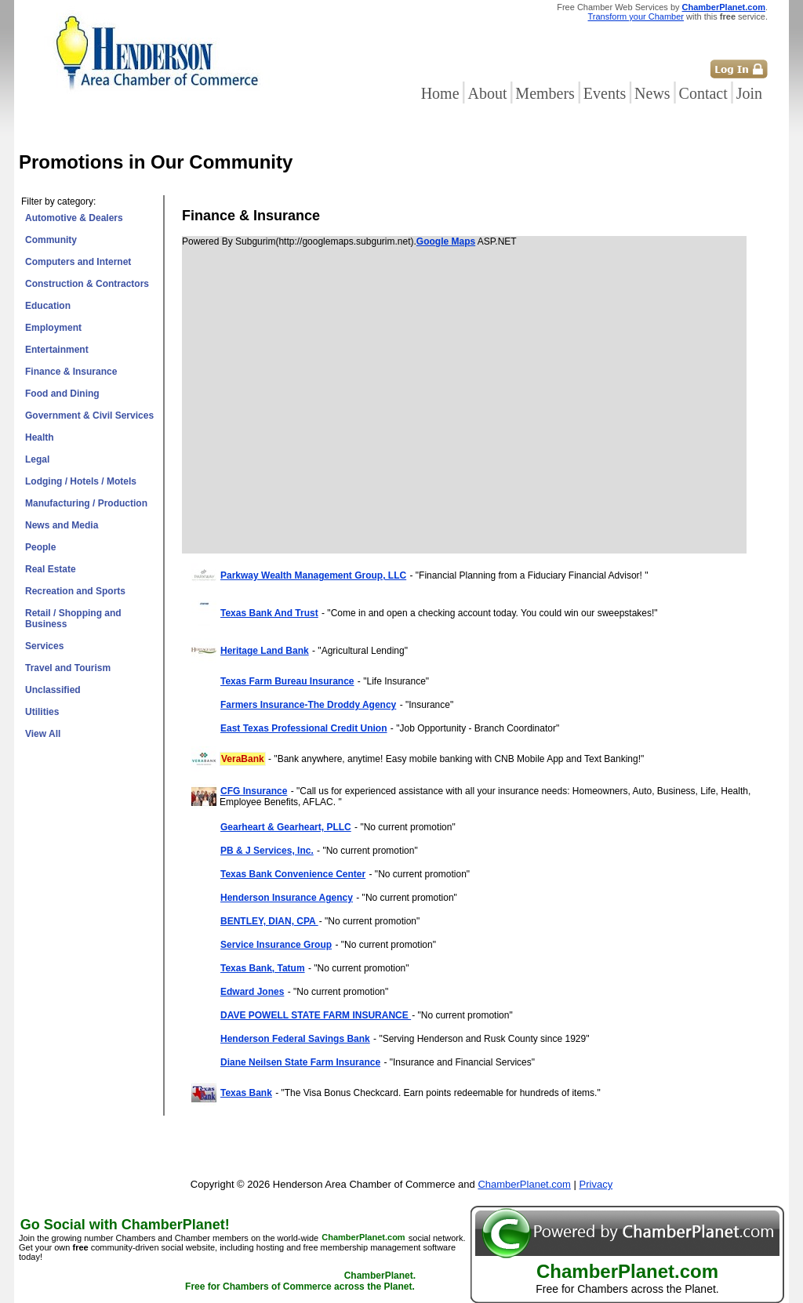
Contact (703, 93)
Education (48, 305)
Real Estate (50, 569)
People (40, 547)
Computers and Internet (78, 261)
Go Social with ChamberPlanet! (125, 1224)
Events (604, 93)
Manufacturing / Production (86, 503)
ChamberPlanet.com (723, 7)
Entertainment (57, 349)
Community (51, 239)
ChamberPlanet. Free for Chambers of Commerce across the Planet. (300, 1282)
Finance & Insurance (71, 371)
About (487, 93)
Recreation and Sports (75, 591)
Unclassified (53, 689)
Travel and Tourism (68, 667)
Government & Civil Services (89, 415)
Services (44, 646)
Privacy (596, 1184)
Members (545, 93)
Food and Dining (62, 393)
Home (440, 93)
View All (42, 733)
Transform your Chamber (636, 16)
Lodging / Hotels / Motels (80, 481)
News (652, 93)
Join (749, 93)
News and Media (61, 525)
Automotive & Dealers (74, 217)
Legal (37, 459)
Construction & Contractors (87, 283)
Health (39, 437)
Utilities (42, 711)
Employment (53, 327)
